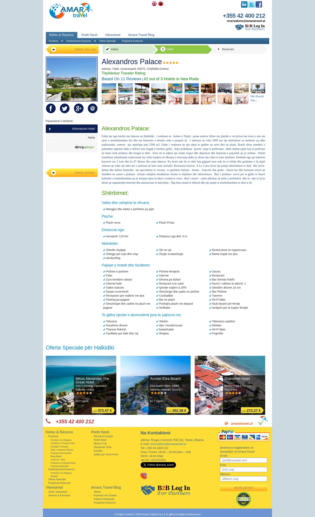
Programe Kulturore (132, 41)
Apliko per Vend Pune (106, 454)
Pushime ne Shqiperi (61, 440)
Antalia (54, 476)
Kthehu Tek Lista (73, 49)
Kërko (111, 49)
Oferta (97, 491)
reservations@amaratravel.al (246, 21)
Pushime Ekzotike (60, 466)
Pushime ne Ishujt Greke (63, 463)
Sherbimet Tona (102, 447)
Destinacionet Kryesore (78, 41)
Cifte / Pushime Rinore (62, 450)
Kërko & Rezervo (61, 35)
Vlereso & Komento (59, 495)
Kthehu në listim (73, 172)
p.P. (102, 411)
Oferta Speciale (107, 41)
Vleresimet (113, 35)
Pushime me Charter (105, 495)
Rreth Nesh (89, 35)
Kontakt (98, 450)
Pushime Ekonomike (61, 453)
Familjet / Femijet (59, 446)
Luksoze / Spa (58, 459)
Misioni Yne (100, 443)
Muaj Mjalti (56, 456)
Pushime (53, 41)
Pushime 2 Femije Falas (63, 443)
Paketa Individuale (104, 499)
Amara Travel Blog (141, 35)
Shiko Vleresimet (58, 491)
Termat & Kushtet (103, 436)
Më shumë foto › (257, 98)
